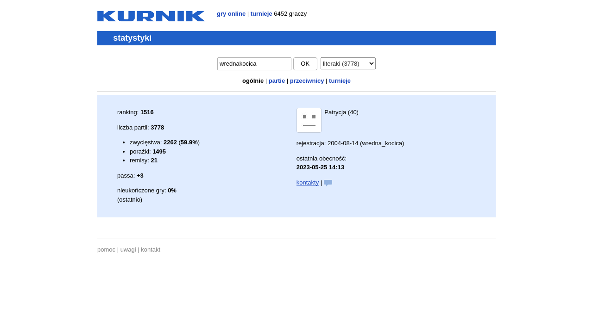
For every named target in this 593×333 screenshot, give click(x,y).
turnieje (261, 13)
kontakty (307, 182)
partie (277, 80)
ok (305, 63)
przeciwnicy (307, 80)
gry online (231, 13)
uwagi (128, 249)
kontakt (150, 249)
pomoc (106, 249)
